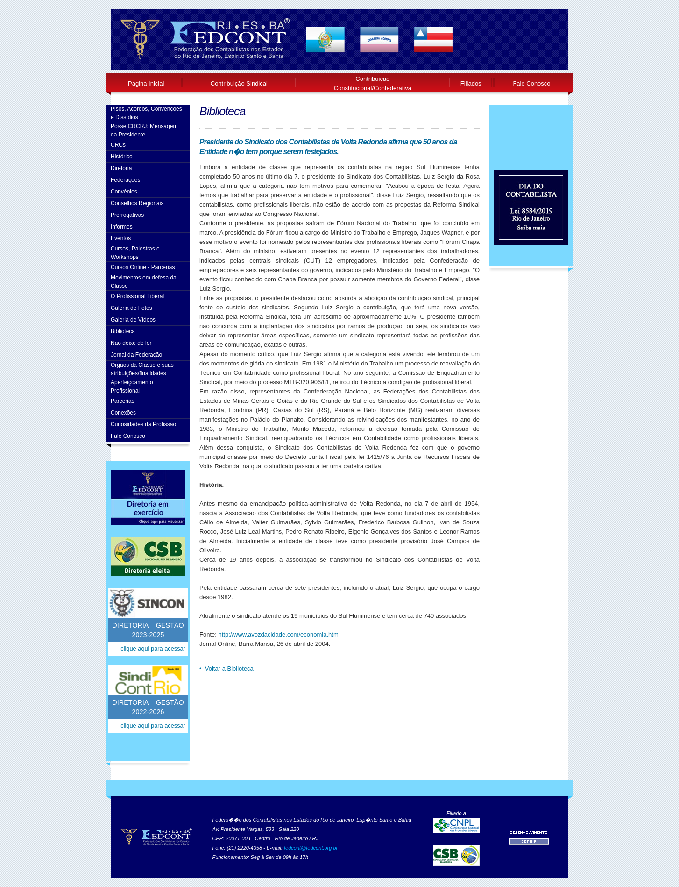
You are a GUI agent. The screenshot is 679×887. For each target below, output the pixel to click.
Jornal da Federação (136, 354)
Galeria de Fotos (131, 308)
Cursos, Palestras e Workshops (135, 252)
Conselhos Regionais (137, 203)
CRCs (118, 145)
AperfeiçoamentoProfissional (132, 386)
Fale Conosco (531, 83)
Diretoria (121, 168)
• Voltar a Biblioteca (226, 668)
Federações (125, 180)
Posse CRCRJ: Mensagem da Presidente (144, 130)
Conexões (123, 412)
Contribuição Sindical (239, 83)
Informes (122, 226)
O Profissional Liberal (137, 296)
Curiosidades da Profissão (143, 424)
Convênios (124, 191)
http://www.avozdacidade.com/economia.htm (278, 634)
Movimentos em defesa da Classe (144, 281)
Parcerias (122, 401)
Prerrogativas (127, 215)
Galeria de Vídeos (133, 319)
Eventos (121, 238)
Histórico (122, 156)
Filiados (470, 83)
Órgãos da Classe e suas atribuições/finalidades (142, 369)
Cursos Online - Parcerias (143, 267)
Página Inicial (146, 83)
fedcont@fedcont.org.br (311, 848)
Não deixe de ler (131, 343)
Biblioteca (123, 331)
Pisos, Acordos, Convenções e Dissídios (146, 113)
